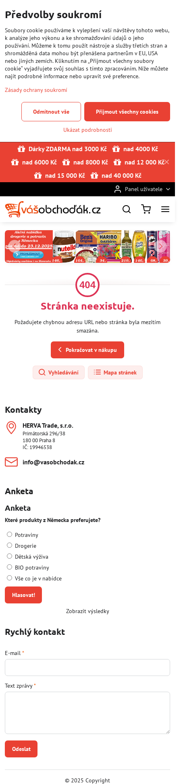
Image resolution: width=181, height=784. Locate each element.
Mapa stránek (115, 372)
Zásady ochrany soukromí (36, 90)
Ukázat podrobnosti (87, 129)
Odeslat (21, 749)
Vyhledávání (58, 372)
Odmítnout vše (51, 111)
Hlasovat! (23, 595)
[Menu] (165, 209)
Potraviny (22, 535)
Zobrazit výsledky (87, 611)
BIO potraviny (28, 567)
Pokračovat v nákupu (86, 349)
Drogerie (21, 545)
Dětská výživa (27, 556)
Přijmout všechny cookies (127, 111)
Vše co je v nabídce (34, 578)
